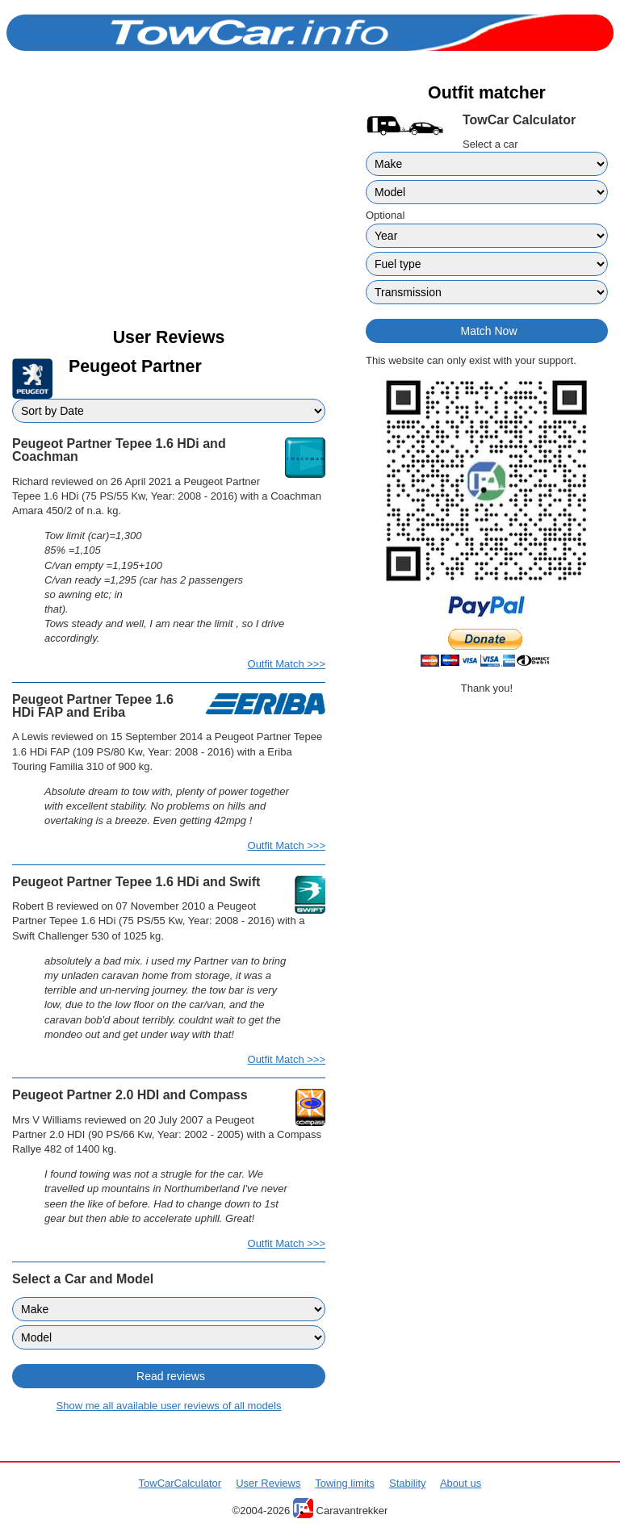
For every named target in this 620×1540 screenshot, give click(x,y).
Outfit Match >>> (286, 664)
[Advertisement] (168, 203)
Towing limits (345, 1483)
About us (460, 1483)
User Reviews (268, 1483)
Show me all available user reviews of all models (169, 1406)
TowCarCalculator (180, 1483)
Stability (407, 1483)
